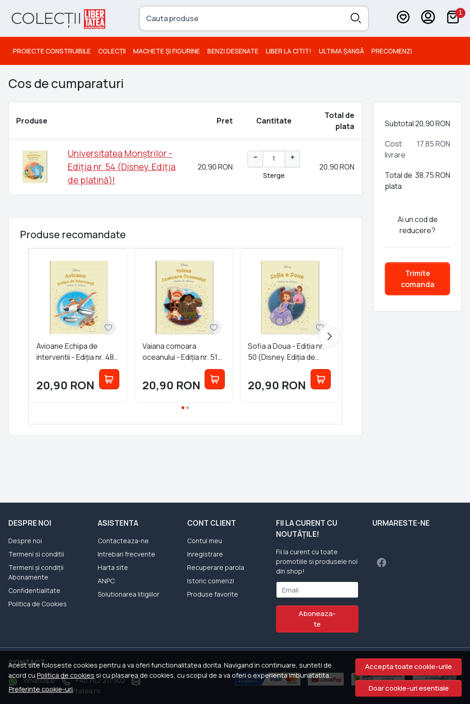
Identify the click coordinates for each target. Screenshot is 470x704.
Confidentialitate (34, 590)
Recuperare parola (215, 567)
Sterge (274, 174)
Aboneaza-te (317, 619)
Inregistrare (205, 554)
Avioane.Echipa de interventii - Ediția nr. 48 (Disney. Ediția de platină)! (75, 352)
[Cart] (453, 18)
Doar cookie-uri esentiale (409, 688)
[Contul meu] (428, 18)
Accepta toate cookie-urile (408, 666)
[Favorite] (403, 18)
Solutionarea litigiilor (128, 594)
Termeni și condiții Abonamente (36, 572)
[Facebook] (381, 562)
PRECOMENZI (391, 51)
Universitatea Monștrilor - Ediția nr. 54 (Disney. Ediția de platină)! (122, 166)
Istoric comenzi (210, 580)
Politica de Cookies (37, 603)
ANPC (106, 580)
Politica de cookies (65, 675)
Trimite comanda (418, 278)
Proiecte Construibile (52, 51)
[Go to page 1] (183, 407)
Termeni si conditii (36, 554)
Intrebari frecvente (126, 554)
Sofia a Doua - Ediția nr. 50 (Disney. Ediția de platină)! (286, 352)
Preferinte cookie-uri (41, 689)
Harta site (113, 567)
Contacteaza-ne (123, 540)
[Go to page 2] (187, 407)
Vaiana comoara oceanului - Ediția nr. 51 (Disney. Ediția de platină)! (179, 352)
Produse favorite (212, 594)
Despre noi (25, 540)
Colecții (112, 51)
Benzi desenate (232, 51)
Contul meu (204, 540)
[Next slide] (329, 336)
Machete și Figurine (166, 51)
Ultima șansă (341, 51)
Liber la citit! (288, 51)
